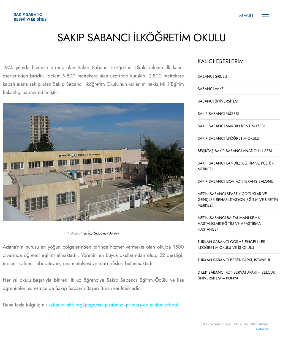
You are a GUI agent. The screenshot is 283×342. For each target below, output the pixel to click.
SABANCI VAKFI (211, 88)
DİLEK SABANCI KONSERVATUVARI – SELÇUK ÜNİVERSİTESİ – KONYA (236, 275)
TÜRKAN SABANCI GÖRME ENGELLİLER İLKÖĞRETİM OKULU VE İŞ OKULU (231, 244)
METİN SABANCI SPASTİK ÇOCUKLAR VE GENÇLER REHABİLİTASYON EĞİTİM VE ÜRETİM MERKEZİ (238, 199)
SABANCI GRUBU (212, 76)
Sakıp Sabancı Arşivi (101, 233)
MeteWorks (262, 329)
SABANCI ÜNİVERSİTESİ (218, 101)
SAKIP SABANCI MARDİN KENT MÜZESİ (231, 126)
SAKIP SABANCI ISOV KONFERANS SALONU (235, 181)
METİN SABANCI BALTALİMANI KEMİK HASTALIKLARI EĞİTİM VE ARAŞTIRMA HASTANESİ (229, 223)
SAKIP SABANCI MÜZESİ (218, 113)
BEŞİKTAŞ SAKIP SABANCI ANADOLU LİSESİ (235, 151)
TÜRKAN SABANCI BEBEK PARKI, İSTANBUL (234, 260)
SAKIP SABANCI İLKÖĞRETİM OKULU (228, 138)
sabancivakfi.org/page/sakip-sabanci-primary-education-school (113, 304)
